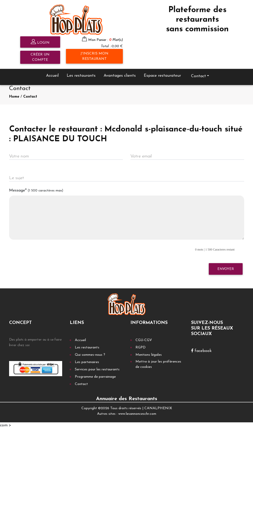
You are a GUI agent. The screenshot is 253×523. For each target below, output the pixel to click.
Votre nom (19, 156)
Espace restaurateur (162, 76)
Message (36, 190)
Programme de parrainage (95, 377)
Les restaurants (81, 76)
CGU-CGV (143, 340)
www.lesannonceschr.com (137, 414)
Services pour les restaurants (97, 369)
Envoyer (225, 269)
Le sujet (16, 178)
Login (40, 42)
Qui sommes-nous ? (90, 355)
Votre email (141, 156)
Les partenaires (87, 362)
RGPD (140, 347)
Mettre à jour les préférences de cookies (158, 364)
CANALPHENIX (158, 408)
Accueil (52, 76)
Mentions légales (148, 355)
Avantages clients (120, 76)
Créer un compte (40, 57)
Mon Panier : (105, 40)
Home (14, 97)
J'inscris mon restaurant (94, 56)
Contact (198, 76)
